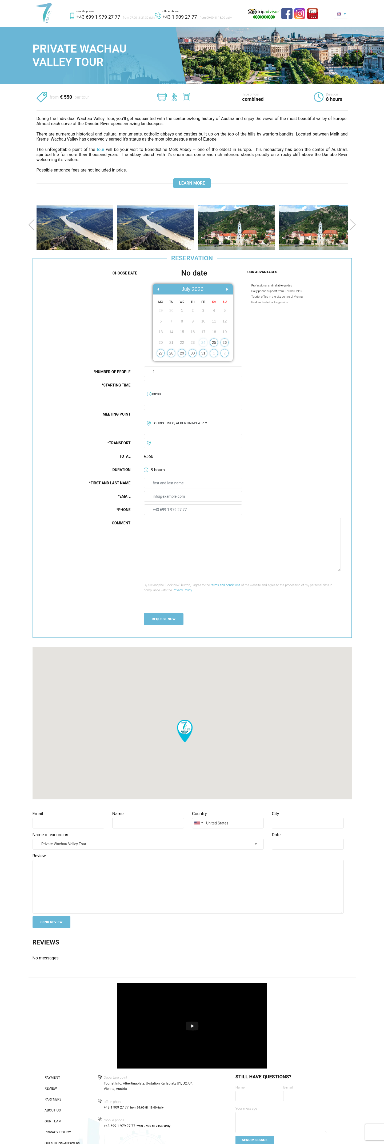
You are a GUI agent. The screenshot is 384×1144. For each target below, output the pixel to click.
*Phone (124, 510)
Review (39, 855)
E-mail (288, 1087)
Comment (121, 523)
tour (100, 149)
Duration (122, 470)
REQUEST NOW (163, 619)
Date (276, 834)
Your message (246, 1108)
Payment (52, 1077)
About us (53, 1110)
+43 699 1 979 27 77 (98, 17)
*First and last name (110, 483)
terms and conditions (225, 585)
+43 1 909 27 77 (179, 17)
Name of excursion (50, 834)
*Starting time (116, 385)
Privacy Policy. (183, 590)
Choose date (125, 273)
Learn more (192, 183)
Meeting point (117, 414)
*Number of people (112, 372)
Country (199, 813)
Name (118, 813)
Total (125, 456)
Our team (53, 1121)
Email (38, 813)
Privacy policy (58, 1132)
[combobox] (193, 394)
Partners (53, 1099)
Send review (52, 922)
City (275, 813)
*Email (124, 496)
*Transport (118, 443)
